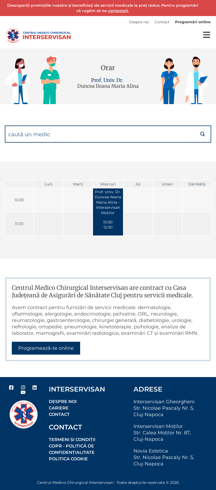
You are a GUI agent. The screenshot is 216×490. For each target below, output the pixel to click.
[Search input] (100, 134)
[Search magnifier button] (203, 134)
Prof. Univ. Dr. (107, 80)
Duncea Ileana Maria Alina (108, 86)
